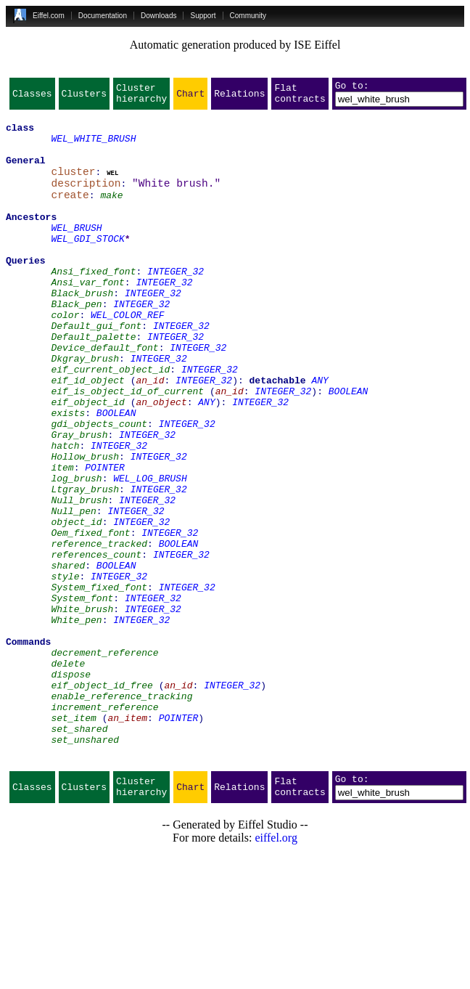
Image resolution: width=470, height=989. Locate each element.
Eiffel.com (49, 16)
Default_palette (93, 381)
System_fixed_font (99, 682)
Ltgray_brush (85, 564)
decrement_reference (104, 761)
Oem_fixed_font (90, 617)
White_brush (82, 708)
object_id (76, 604)
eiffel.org (276, 970)
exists (68, 473)
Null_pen (73, 591)
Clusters (84, 97)
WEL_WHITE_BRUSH (93, 146)
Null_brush (79, 578)
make (111, 212)
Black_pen (76, 342)
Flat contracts (299, 97)
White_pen (76, 721)
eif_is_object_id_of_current (127, 447)
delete (68, 774)
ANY (319, 434)
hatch (65, 512)
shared (68, 656)
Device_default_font (104, 395)
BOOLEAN (348, 447)
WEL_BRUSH (76, 251)
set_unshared (85, 865)
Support (202, 16)
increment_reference (104, 826)
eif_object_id (87, 460)
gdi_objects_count (99, 486)
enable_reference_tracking (121, 813)
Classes (32, 97)
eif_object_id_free (101, 800)
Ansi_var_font (87, 316)
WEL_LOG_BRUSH (149, 551)
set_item (73, 839)
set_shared (79, 852)
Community (248, 16)
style (65, 669)
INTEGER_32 (175, 303)
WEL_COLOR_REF (127, 355)
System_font (82, 695)
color (65, 355)
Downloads (158, 16)
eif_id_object (87, 434)
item (62, 538)
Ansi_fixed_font (93, 303)
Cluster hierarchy (141, 97)
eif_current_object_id (110, 421)
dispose (71, 787)
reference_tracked (99, 630)
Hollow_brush (85, 525)
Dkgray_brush (85, 408)
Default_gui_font (96, 368)
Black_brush (82, 329)
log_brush (76, 551)
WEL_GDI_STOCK (87, 264)
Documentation (102, 16)
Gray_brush (79, 499)
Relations (239, 97)
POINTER (105, 538)
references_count (96, 643)
